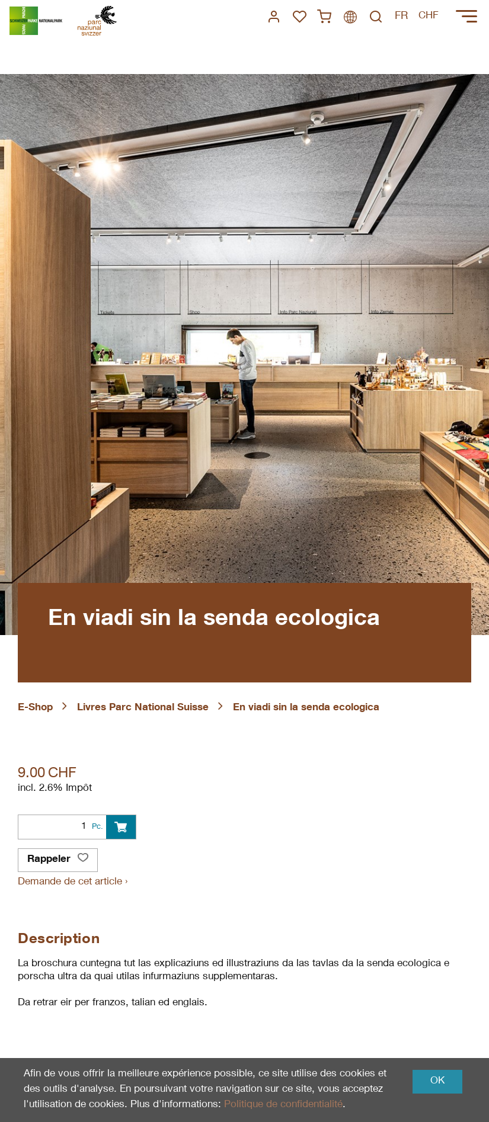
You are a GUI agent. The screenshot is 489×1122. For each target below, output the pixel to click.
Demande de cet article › (72, 882)
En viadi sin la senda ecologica (306, 708)
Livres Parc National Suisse (143, 708)
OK (437, 1081)
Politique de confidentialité (283, 1105)
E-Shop (35, 708)
